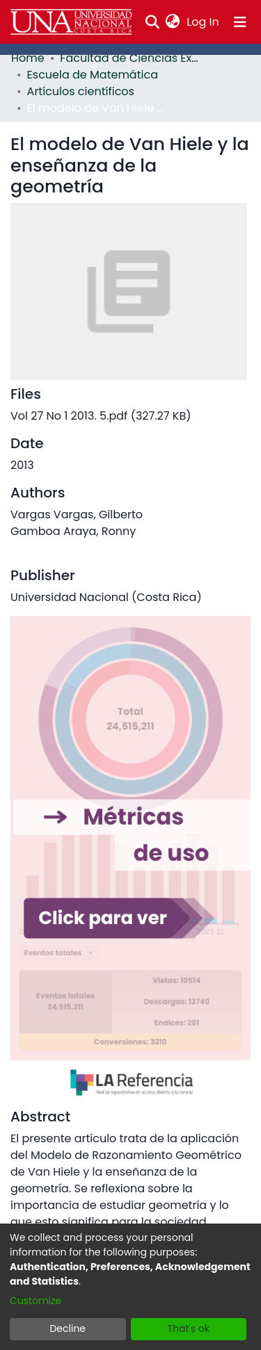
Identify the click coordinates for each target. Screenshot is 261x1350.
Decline (67, 1328)
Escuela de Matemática (92, 75)
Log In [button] (203, 22)
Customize (35, 1301)
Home (28, 58)
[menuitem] (173, 22)
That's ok (188, 1328)
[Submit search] (152, 22)
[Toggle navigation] (240, 22)
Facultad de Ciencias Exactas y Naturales (129, 58)
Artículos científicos (80, 91)
